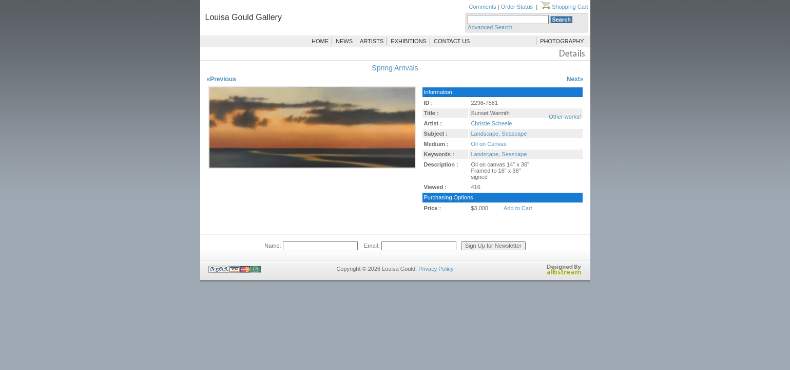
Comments (482, 7)
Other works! (565, 117)
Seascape (514, 154)
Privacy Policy (435, 269)
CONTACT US (452, 41)
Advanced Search (490, 27)
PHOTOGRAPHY (562, 41)
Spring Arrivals (395, 68)
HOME (320, 41)
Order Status (517, 7)
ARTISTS (371, 41)
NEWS (344, 41)
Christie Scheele (491, 123)
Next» (575, 79)
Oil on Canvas (488, 144)
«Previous (221, 79)
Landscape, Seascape (499, 134)
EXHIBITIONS (409, 41)
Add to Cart (518, 208)
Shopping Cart (564, 7)
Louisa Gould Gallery (243, 17)
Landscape (484, 154)
